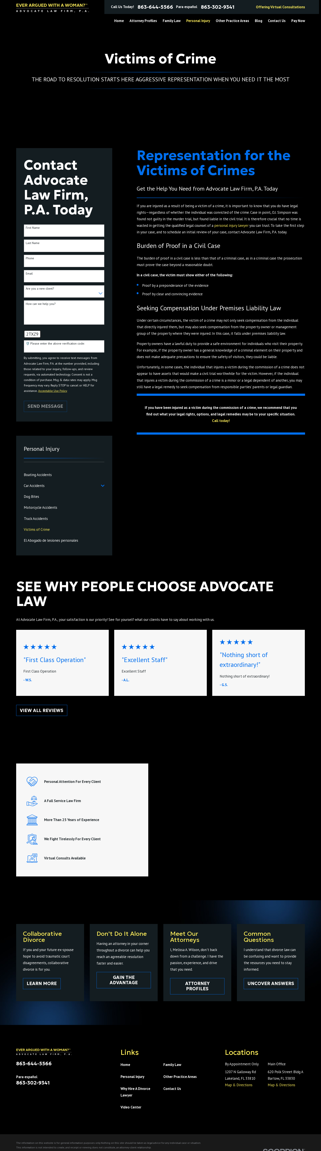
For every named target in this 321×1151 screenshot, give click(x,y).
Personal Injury (132, 1076)
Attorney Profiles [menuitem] (143, 20)
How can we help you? (41, 304)
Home (125, 1064)
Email (29, 273)
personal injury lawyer (231, 225)
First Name (33, 228)
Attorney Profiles (198, 986)
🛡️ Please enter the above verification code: (55, 343)
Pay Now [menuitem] (298, 20)
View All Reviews (41, 710)
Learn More (42, 983)
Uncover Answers (272, 983)
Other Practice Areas (180, 1076)
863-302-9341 (218, 7)
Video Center (131, 1107)
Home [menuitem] (119, 20)
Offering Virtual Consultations (280, 7)
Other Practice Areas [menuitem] (232, 20)
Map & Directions (238, 1085)
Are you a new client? (40, 288)
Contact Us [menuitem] (277, 20)
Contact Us (172, 1088)
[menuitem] (64, 474)
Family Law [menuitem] (172, 20)
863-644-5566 (155, 7)
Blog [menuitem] (258, 20)
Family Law (172, 1064)
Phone (30, 258)
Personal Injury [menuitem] (198, 20)
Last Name (33, 243)
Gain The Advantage (124, 980)
